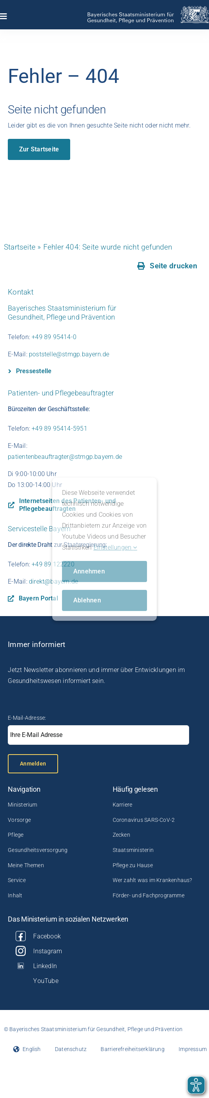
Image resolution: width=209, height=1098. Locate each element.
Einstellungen (115, 547)
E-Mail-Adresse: (27, 718)
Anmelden (33, 763)
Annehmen (89, 571)
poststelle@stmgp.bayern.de (69, 354)
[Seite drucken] (167, 266)
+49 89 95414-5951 (59, 428)
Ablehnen (87, 600)
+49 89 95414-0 (54, 337)
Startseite (19, 247)
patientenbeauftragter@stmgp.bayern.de (65, 456)
